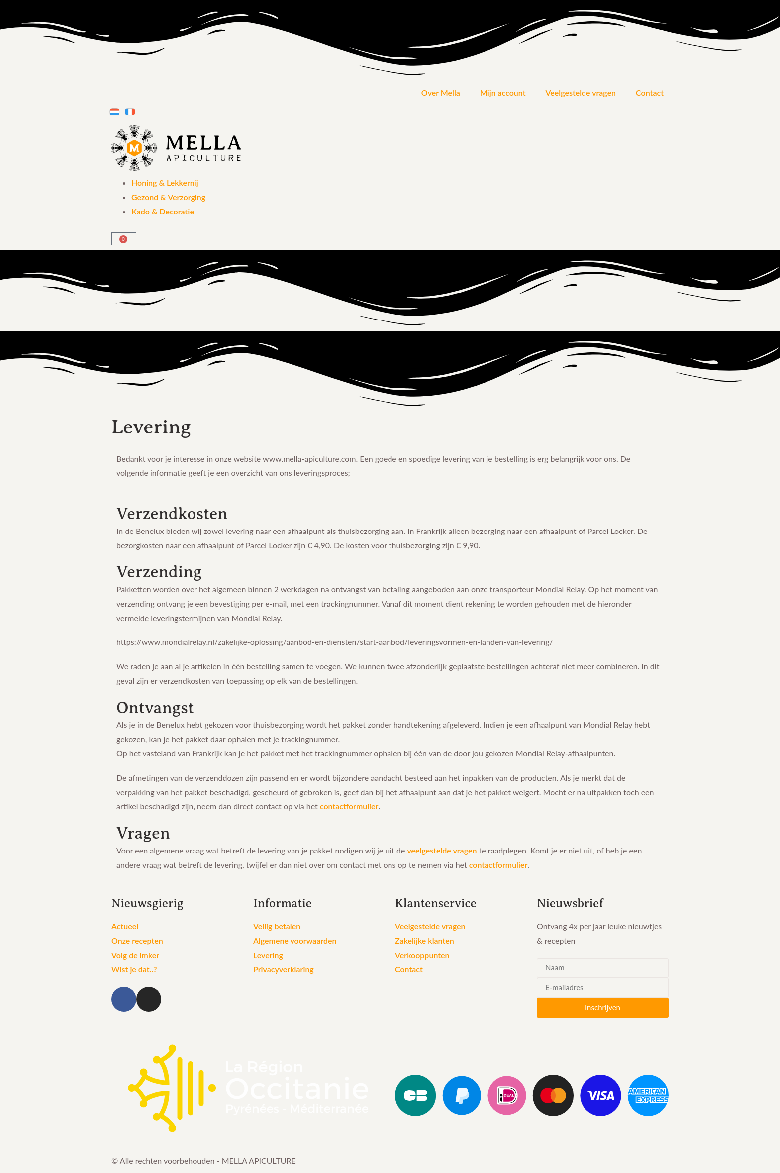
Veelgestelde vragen (581, 92)
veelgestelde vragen (442, 850)
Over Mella (440, 92)
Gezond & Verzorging (168, 197)
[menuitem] (114, 112)
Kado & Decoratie (162, 211)
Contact (650, 92)
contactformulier (349, 806)
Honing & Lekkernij (164, 182)
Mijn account (503, 92)
